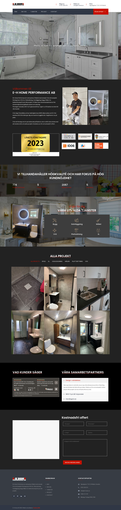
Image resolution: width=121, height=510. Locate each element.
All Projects (35, 261)
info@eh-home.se (79, 5)
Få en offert (99, 11)
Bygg (55, 224)
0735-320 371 (63, 5)
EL (98, 234)
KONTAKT (54, 11)
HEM (15, 11)
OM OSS (24, 11)
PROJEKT (44, 11)
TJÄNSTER (34, 11)
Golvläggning (77, 224)
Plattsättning (76, 234)
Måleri (98, 224)
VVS (55, 234)
